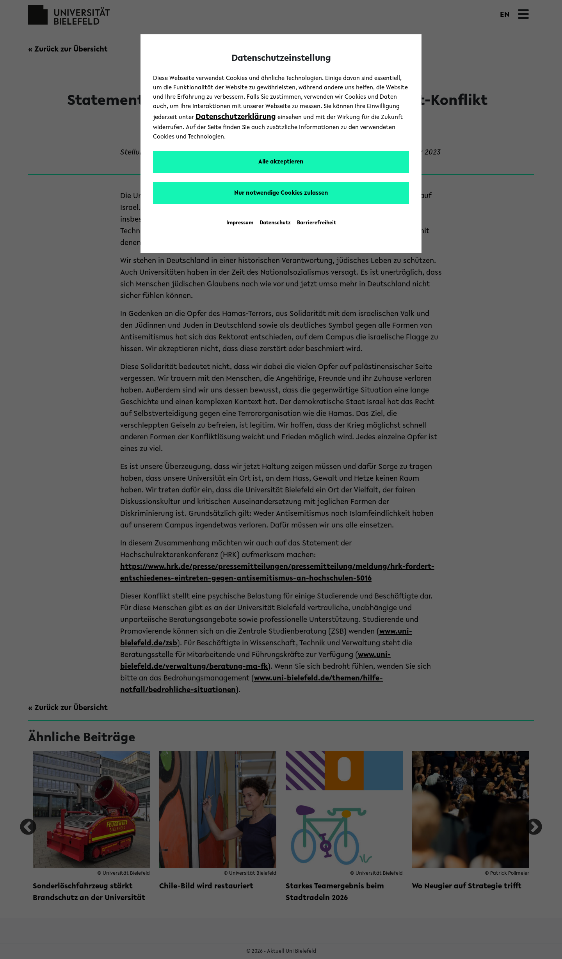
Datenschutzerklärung (236, 117)
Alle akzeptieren (281, 162)
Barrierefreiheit (316, 223)
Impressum (239, 223)
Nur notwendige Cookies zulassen (281, 193)
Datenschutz (275, 223)
